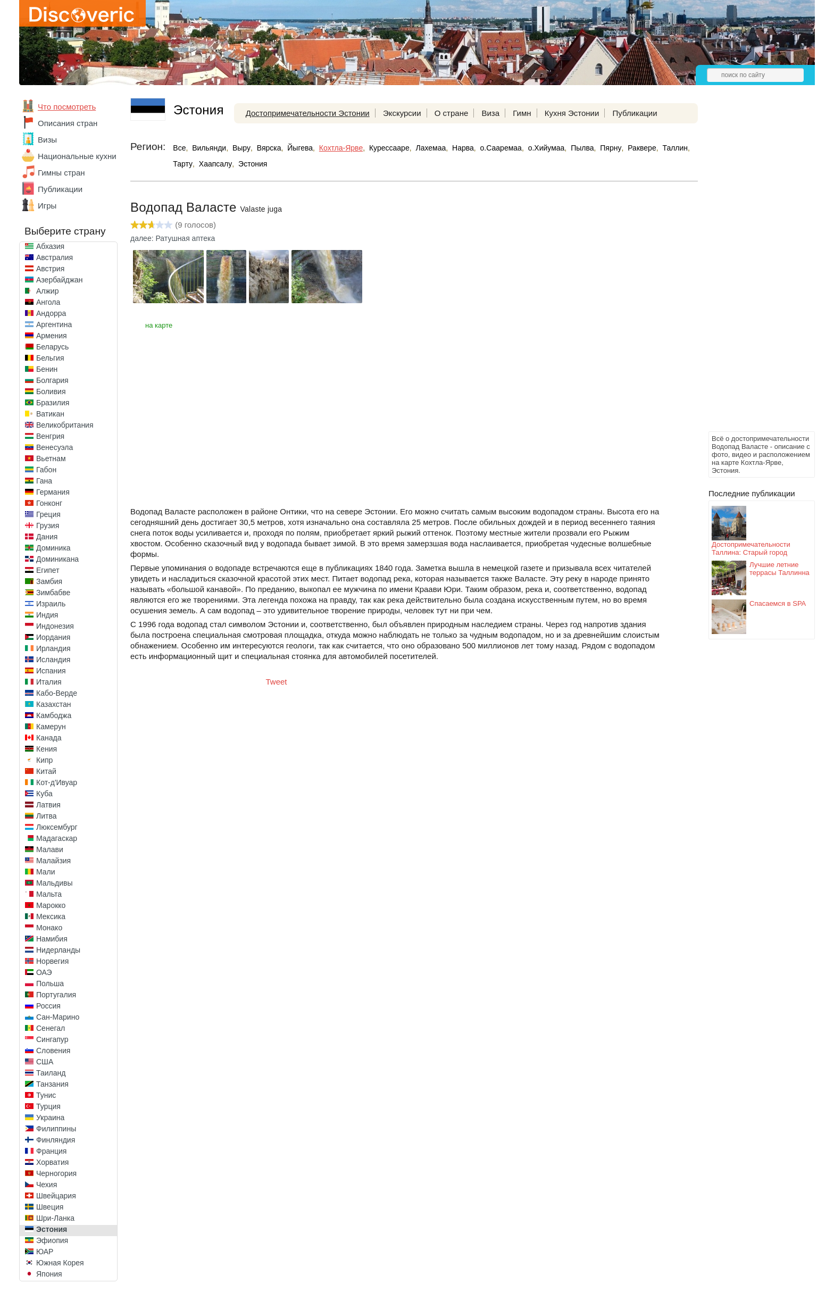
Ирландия (53, 648)
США (44, 1061)
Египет (48, 570)
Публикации (60, 189)
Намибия (52, 939)
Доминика (53, 548)
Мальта (49, 894)
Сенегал (50, 1028)
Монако (49, 927)
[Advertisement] (751, 269)
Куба (44, 793)
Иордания (53, 637)
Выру (241, 148)
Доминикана (57, 559)
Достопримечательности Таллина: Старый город (751, 548)
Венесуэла (54, 447)
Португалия (56, 994)
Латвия (48, 805)
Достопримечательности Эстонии (308, 113)
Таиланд (50, 1073)
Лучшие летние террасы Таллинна (779, 569)
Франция (51, 1151)
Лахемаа (430, 148)
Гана (44, 481)
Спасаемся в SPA (777, 603)
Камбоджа (53, 715)
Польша (50, 983)
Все (179, 148)
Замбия (49, 581)
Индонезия (55, 626)
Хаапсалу (215, 164)
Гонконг (49, 503)
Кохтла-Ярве (341, 148)
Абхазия (50, 246)
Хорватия (52, 1162)
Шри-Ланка (55, 1218)
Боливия (51, 391)
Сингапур (52, 1039)
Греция (48, 514)
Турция (48, 1106)
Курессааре (389, 148)
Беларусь (52, 347)
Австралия (54, 257)
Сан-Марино (57, 1017)
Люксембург (57, 827)
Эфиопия (52, 1240)
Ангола (48, 302)
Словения (53, 1050)
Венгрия (50, 436)
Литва (46, 816)
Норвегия (52, 961)
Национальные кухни (77, 156)
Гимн (522, 113)
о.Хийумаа (546, 148)
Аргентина (54, 324)
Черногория (56, 1173)
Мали (45, 872)
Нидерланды (58, 950)
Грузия (47, 525)
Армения (51, 335)
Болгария (52, 380)
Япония (49, 1274)
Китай (46, 771)
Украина (50, 1117)
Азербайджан (59, 280)
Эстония (51, 1229)
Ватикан (50, 414)
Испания (51, 670)
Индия (47, 615)
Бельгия (50, 358)
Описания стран (67, 123)
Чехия (46, 1184)
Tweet (276, 681)
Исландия (53, 659)
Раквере (642, 148)
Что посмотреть (67, 106)
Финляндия (55, 1140)
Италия (49, 682)
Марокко (50, 905)
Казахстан (53, 704)
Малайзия (53, 860)
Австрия (50, 268)
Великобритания (65, 425)
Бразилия (52, 402)
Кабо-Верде (56, 693)
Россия (48, 1006)
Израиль (50, 603)
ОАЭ (44, 972)
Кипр (44, 760)
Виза (490, 113)
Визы (47, 139)
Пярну (610, 148)
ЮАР (44, 1251)
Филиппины (56, 1128)
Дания (46, 536)
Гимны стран (61, 172)
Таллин (675, 148)
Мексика (50, 916)
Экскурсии (402, 113)
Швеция (49, 1207)
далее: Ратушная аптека (172, 238)
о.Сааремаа (501, 148)
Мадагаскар (56, 838)
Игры (47, 205)
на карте (158, 325)
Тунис (46, 1095)
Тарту (183, 164)
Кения (46, 749)
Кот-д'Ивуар (56, 782)
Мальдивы (54, 883)
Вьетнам (51, 458)
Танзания (52, 1084)
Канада (48, 737)
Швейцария (56, 1195)
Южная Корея (60, 1262)
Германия (53, 492)
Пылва (582, 148)
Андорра (51, 313)
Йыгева (300, 148)
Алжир (47, 291)
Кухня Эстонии (572, 113)
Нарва (463, 148)
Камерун (51, 726)
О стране (452, 113)
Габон (46, 469)
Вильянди (209, 148)
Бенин (46, 369)
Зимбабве (53, 592)
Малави (49, 849)
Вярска (269, 148)
